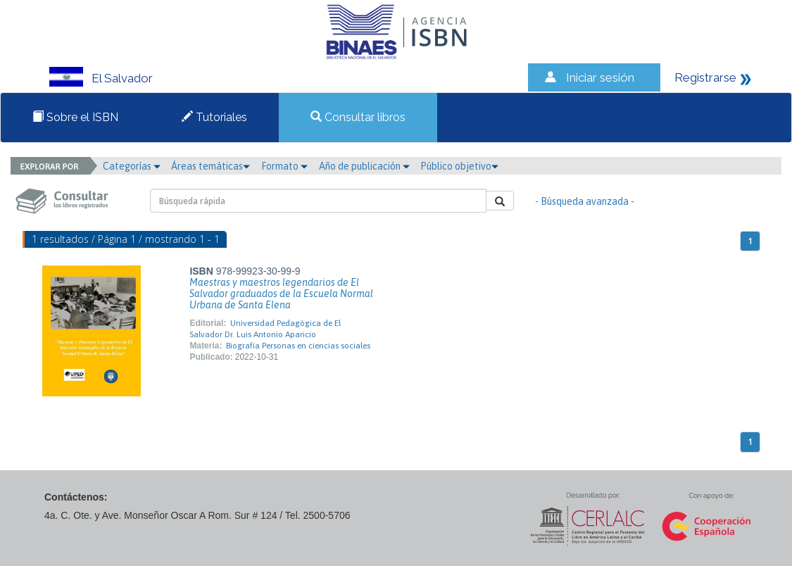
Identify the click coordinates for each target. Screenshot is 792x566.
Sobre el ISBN (75, 117)
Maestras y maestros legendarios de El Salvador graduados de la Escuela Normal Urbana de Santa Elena (281, 293)
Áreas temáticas (210, 166)
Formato (284, 166)
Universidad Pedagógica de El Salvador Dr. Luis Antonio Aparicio (265, 328)
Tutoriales (214, 117)
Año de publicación (364, 166)
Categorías (132, 166)
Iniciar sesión (600, 77)
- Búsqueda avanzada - (584, 201)
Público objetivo (459, 166)
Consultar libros (358, 117)
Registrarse (705, 77)
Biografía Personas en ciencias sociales (298, 346)
